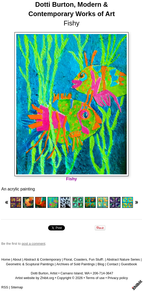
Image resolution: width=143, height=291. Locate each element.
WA (87, 273)
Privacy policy (118, 278)
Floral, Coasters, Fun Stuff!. (84, 259)
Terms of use (95, 278)
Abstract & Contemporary (42, 259)
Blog (100, 264)
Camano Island (72, 273)
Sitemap (17, 287)
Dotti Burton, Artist (44, 273)
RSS (4, 287)
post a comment (33, 244)
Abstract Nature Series (123, 259)
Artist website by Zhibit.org (34, 278)
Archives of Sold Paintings (75, 264)
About (17, 259)
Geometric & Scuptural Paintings (30, 264)
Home (5, 259)
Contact (112, 264)
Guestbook (129, 264)
